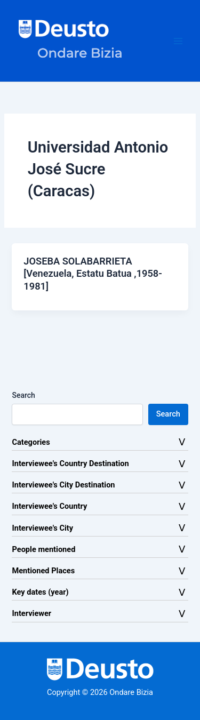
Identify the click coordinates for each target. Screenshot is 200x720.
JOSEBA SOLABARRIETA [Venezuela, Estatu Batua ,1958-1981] (92, 273)
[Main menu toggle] (178, 41)
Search (23, 395)
